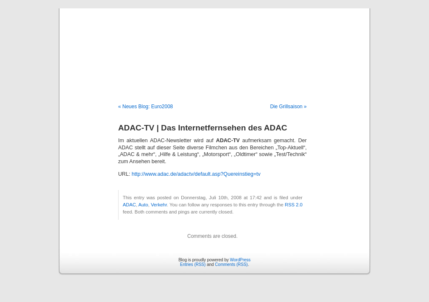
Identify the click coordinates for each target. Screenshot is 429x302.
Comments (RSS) (231, 264)
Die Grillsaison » (288, 106)
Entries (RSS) (193, 264)
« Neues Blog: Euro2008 (145, 106)
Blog (214, 47)
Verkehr (159, 204)
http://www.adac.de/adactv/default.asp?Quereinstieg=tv (196, 174)
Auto (143, 204)
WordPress (240, 260)
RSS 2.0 (293, 204)
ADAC (129, 204)
